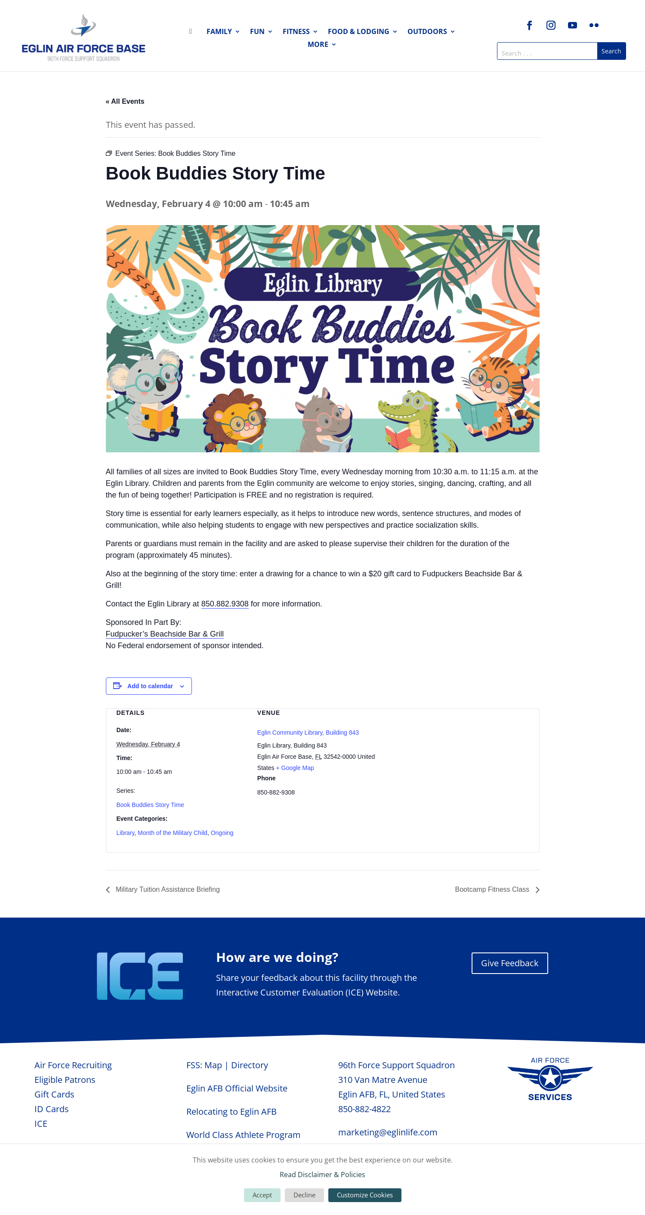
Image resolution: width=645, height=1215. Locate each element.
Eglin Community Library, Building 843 (308, 732)
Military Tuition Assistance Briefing (167, 889)
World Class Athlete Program (243, 1135)
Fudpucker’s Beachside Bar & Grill (165, 634)
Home (193, 33)
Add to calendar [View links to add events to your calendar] (150, 686)
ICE (40, 1123)
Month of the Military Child (172, 832)
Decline (304, 1194)
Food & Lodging (358, 32)
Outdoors (427, 32)
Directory (249, 1065)
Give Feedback (510, 963)
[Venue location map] (463, 754)
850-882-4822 (364, 1109)
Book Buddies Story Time (150, 804)
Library (126, 832)
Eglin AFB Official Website (236, 1088)
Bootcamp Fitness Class (493, 889)
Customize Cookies (365, 1194)
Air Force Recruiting (73, 1065)
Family (219, 32)
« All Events (125, 101)
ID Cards (51, 1109)
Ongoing (222, 832)
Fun (257, 32)
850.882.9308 (225, 604)
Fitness (296, 32)
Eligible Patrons (65, 1079)
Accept (262, 1194)
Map (213, 1065)
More (318, 45)
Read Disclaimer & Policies (322, 1174)
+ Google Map (295, 767)
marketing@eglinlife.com (388, 1132)
